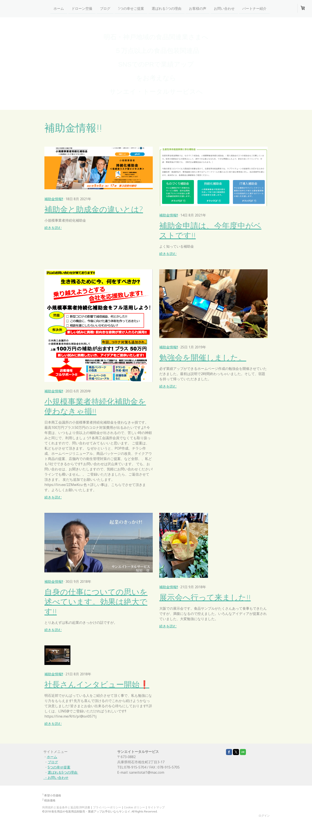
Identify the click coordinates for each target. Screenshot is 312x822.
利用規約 (48, 807)
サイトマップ (156, 807)
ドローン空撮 (82, 8)
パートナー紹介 (254, 8)
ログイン (264, 815)
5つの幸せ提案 (59, 767)
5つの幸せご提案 (131, 8)
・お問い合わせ (55, 777)
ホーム (59, 8)
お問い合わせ (224, 8)
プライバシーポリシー (107, 807)
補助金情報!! (53, 199)
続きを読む (53, 227)
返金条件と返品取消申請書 (73, 807)
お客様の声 (197, 8)
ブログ (105, 8)
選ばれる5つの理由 (166, 8)
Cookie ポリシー (134, 807)
